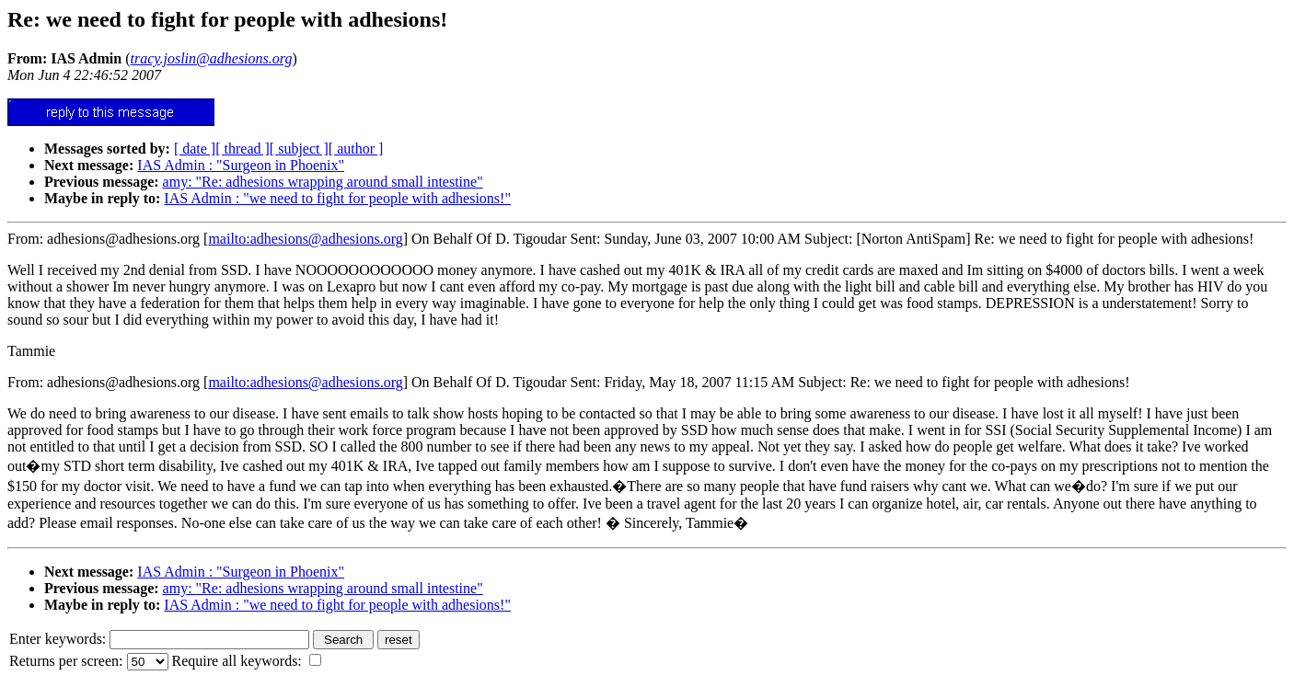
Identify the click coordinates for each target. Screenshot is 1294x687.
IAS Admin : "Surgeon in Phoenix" (240, 165)
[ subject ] (299, 148)
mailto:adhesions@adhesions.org (305, 238)
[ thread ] (242, 148)
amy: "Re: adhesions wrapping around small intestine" (323, 181)
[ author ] (356, 148)
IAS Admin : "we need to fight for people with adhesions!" (337, 198)
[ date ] (194, 148)
